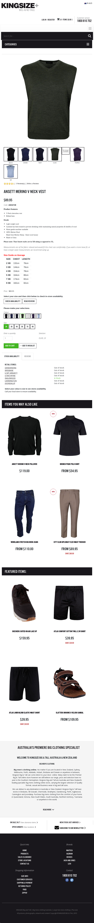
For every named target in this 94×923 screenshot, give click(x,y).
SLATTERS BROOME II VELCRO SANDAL (69, 713)
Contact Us (24, 864)
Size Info (24, 876)
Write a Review (33, 183)
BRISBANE (9, 370)
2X (6, 326)
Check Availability (12, 301)
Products (24, 854)
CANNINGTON (11, 381)
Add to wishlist (28, 346)
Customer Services (24, 879)
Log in (44, 20)
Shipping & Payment (24, 883)
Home (25, 850)
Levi (69, 864)
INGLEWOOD (10, 378)
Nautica (69, 850)
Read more (48, 809)
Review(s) (21, 183)
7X (27, 326)
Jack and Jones (69, 860)
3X (11, 326)
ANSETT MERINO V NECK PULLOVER (24, 464)
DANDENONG (10, 368)
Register (51, 20)
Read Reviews (29, 301)
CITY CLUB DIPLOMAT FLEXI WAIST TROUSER (69, 542)
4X (17, 326)
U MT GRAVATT (11, 373)
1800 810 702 (84, 21)
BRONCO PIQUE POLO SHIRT (69, 464)
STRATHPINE (10, 375)
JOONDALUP (10, 383)
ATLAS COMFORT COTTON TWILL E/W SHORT (69, 631)
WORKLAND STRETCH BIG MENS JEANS (24, 542)
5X (22, 326)
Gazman (69, 854)
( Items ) (66, 19)
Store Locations (24, 860)
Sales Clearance (24, 857)
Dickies (69, 857)
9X (33, 326)
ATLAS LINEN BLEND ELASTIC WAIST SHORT (24, 713)
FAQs (24, 889)
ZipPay (24, 893)
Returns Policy (24, 886)
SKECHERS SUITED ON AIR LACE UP (24, 631)
